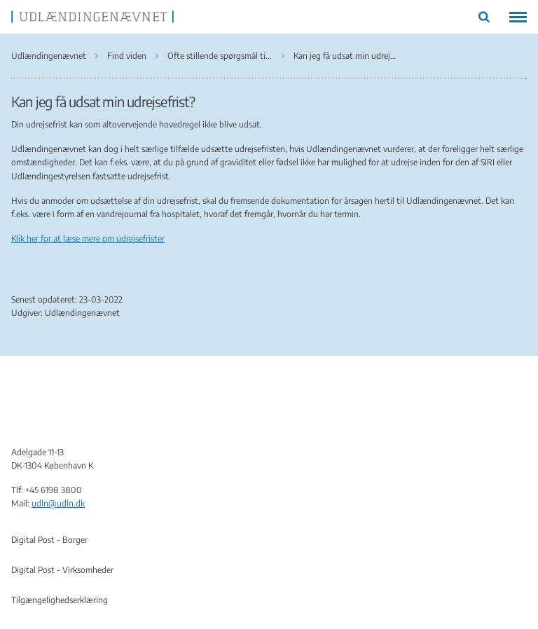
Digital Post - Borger (49, 539)
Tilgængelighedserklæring (59, 600)
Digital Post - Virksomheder (62, 570)
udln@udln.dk (58, 503)
